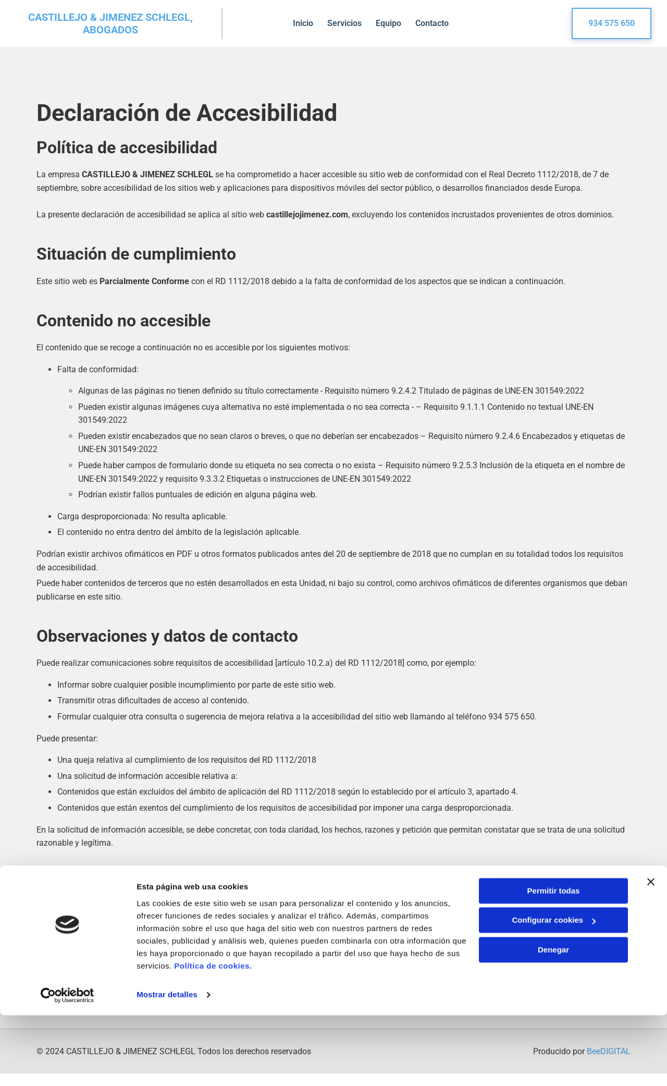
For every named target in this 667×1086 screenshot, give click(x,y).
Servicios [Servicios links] (346, 23)
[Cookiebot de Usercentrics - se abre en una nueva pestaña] (67, 1065)
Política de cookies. (213, 1036)
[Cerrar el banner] (650, 952)
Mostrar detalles (167, 1065)
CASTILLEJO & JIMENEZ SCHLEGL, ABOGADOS (110, 23)
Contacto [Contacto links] (436, 23)
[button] (611, 23)
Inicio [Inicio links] (303, 23)
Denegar (553, 1020)
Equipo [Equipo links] (391, 23)
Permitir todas (553, 961)
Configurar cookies (554, 990)
